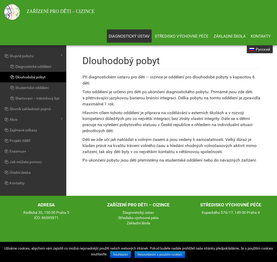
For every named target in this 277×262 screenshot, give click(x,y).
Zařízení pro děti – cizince (49, 12)
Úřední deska (17, 172)
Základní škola (230, 36)
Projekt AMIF (17, 141)
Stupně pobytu (33, 55)
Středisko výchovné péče (182, 36)
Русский (259, 49)
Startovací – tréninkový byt (35, 98)
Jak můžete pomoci (23, 162)
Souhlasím (120, 254)
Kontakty (261, 36)
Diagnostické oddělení (30, 66)
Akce (33, 119)
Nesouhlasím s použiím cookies (159, 254)
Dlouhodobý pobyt (28, 77)
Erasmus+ (15, 151)
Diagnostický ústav (129, 36)
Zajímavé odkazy (20, 130)
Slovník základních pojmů (27, 109)
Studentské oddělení (29, 88)
